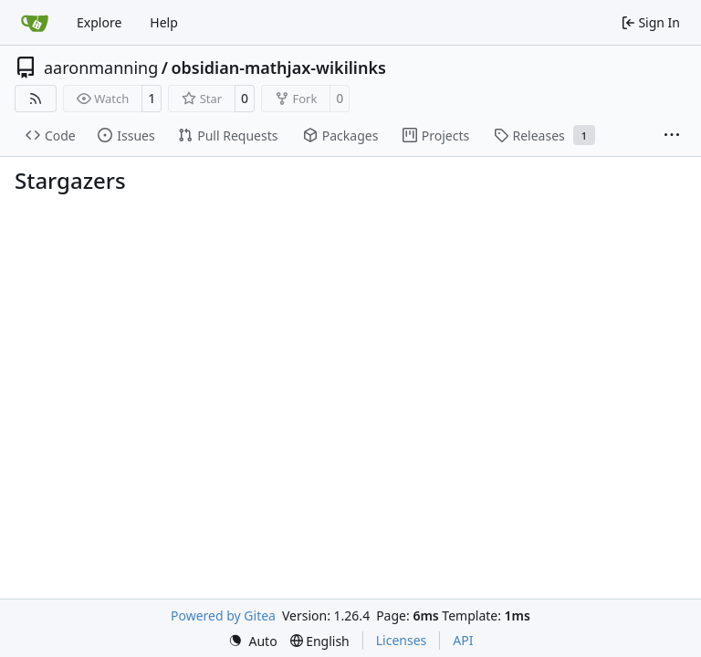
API (463, 640)
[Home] (34, 22)
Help (164, 22)
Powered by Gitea (223, 615)
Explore (99, 22)
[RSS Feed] (36, 98)
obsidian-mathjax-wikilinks (279, 67)
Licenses (401, 640)
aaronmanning (101, 67)
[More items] (671, 136)
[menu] (252, 641)
